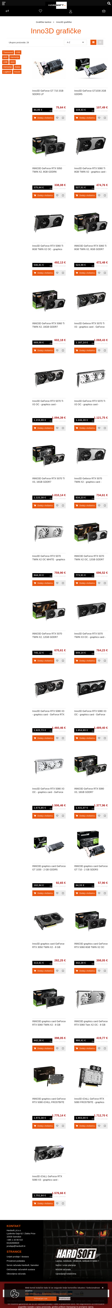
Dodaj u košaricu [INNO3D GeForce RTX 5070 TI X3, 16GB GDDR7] (43, 505)
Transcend (8, 52)
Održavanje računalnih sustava (21, 1269)
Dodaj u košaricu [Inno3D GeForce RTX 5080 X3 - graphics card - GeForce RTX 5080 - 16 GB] (43, 738)
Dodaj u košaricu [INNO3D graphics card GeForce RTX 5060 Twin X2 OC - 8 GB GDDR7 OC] (85, 1048)
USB (18, 52)
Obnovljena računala (16, 1274)
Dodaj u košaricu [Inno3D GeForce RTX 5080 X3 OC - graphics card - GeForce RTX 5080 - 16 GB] (85, 738)
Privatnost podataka (16, 1261)
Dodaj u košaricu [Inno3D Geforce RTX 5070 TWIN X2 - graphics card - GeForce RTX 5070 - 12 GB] (85, 505)
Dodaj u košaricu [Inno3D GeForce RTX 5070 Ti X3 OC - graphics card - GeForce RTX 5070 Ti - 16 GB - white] (85, 428)
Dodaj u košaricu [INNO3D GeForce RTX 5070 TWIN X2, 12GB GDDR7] (43, 661)
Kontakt (59, 1257)
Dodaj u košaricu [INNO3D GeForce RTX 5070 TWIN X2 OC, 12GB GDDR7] (85, 583)
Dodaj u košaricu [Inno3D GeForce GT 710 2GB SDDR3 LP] (43, 118)
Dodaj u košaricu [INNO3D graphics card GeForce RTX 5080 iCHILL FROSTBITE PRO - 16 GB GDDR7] (43, 1126)
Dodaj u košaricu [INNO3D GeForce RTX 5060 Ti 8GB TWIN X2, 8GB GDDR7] (85, 273)
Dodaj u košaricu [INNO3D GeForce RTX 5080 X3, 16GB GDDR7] (85, 816)
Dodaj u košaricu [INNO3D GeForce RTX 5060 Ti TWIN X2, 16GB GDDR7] (43, 350)
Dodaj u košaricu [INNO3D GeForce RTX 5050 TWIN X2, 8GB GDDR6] (43, 195)
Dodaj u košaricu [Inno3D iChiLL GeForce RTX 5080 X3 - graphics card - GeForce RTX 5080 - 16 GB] (43, 1203)
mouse (17, 72)
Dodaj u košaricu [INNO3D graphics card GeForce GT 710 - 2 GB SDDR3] (85, 893)
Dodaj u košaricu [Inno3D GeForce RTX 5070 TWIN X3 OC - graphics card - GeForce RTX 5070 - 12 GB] (85, 661)
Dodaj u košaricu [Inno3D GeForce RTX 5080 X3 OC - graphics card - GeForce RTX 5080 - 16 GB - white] (43, 816)
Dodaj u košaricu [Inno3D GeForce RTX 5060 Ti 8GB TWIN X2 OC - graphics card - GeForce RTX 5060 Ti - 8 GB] (43, 273)
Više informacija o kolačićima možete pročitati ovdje (48, 1294)
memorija (14, 57)
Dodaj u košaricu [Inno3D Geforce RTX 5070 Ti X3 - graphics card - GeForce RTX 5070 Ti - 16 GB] (85, 350)
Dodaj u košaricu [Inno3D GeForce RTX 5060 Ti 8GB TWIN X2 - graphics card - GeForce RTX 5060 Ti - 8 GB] (85, 195)
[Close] (41, 1298)
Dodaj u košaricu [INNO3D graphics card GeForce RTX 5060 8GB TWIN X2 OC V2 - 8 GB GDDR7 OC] (85, 971)
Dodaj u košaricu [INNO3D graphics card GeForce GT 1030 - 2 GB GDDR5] (43, 893)
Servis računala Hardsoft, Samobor (23, 1265)
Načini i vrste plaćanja (66, 1265)
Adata (17, 67)
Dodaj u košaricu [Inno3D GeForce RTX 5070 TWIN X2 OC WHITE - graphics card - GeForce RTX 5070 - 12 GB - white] (43, 583)
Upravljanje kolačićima (66, 1274)
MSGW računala (63, 1269)
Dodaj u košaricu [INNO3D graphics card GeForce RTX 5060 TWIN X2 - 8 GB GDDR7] (43, 1048)
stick (5, 57)
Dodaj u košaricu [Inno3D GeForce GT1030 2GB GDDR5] (85, 118)
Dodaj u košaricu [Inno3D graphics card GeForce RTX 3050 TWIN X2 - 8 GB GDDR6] (43, 971)
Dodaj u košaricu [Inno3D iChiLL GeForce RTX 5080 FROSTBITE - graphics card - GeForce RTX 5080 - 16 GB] (85, 1126)
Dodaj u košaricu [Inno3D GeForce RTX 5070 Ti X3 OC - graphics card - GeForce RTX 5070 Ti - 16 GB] (43, 428)
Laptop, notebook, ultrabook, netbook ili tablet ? (77, 1261)
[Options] (65, 1298)
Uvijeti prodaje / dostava (18, 1257)
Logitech (7, 72)
